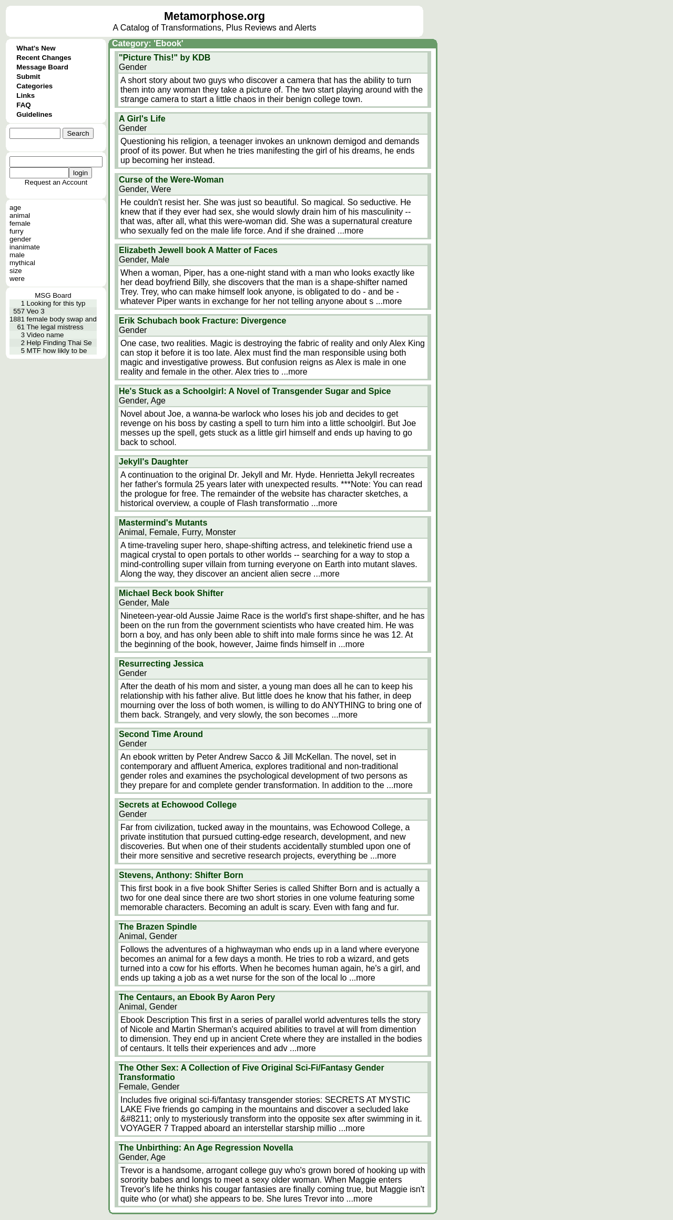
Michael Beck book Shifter (171, 593)
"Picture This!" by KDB (164, 57)
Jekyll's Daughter (153, 461)
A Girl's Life (142, 118)
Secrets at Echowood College (178, 804)
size (15, 271)
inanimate (24, 247)
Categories (34, 86)
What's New (35, 48)
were (17, 279)
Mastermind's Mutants (163, 522)
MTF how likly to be (57, 351)
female (19, 223)
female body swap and (62, 319)
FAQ (23, 105)
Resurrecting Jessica (161, 663)
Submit (28, 76)
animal (19, 215)
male (17, 255)
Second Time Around (161, 734)
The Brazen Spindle (158, 926)
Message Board (42, 67)
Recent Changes (43, 58)
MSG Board (53, 295)
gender (20, 239)
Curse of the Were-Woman (171, 179)
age (15, 207)
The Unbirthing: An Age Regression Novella (206, 1147)
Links (25, 95)
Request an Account (56, 182)
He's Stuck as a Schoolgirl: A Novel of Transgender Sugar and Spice (255, 391)
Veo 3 (36, 311)
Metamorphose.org (214, 16)
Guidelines (34, 114)
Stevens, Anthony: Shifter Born (181, 875)
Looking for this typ (56, 303)
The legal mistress (55, 327)
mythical (22, 263)
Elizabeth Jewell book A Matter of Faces (198, 250)
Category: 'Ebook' (147, 43)
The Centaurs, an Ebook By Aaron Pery (197, 997)
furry (16, 231)
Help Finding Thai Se (59, 343)
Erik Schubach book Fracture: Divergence (202, 320)
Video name (45, 335)
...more (351, 230)
